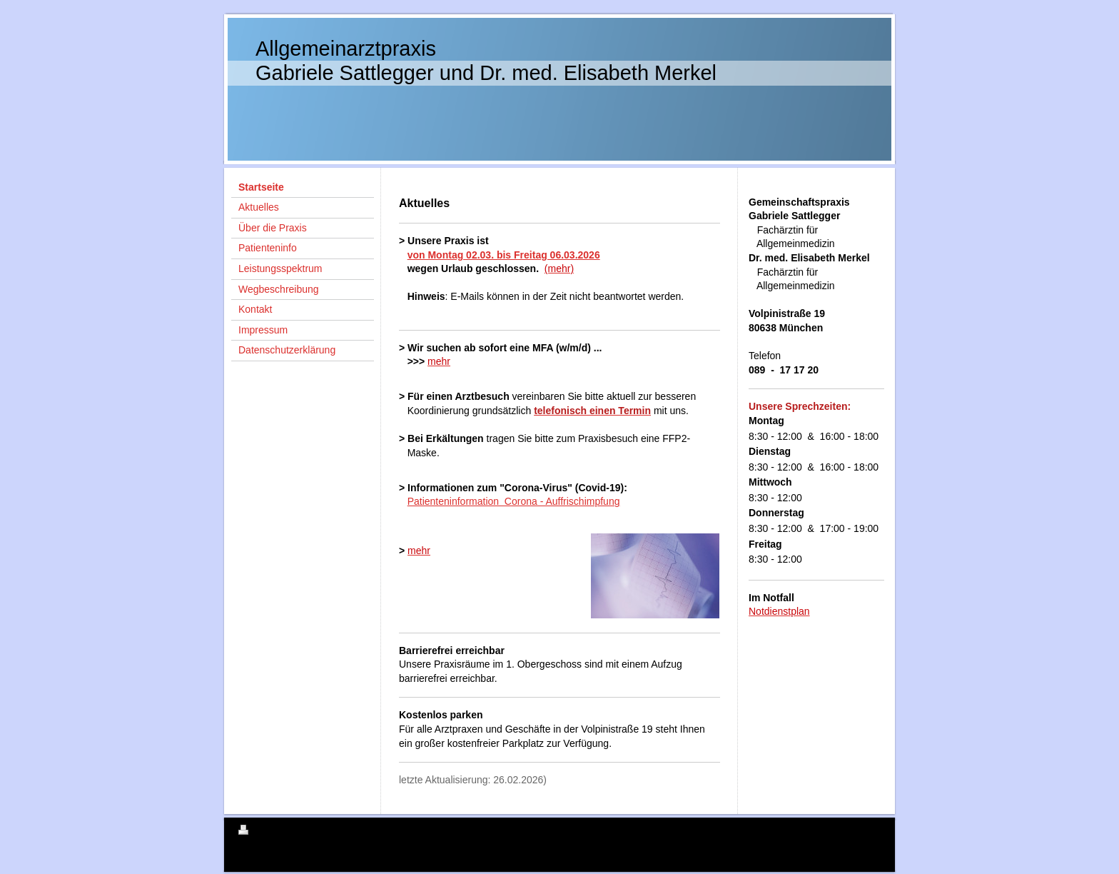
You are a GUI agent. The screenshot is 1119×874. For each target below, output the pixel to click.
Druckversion (269, 832)
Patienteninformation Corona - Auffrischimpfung (513, 501)
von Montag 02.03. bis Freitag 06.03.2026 (503, 255)
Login (871, 829)
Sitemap (319, 832)
